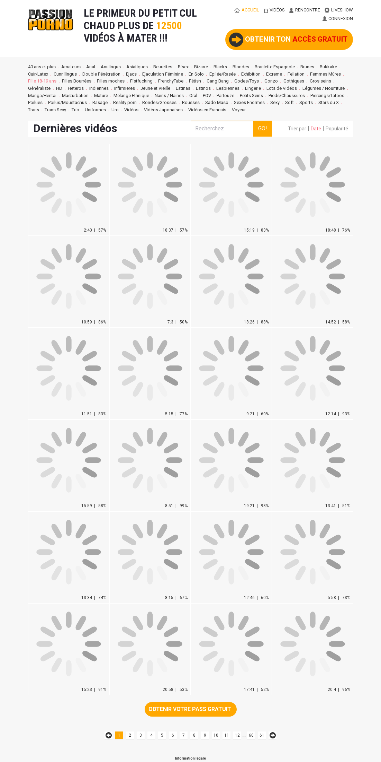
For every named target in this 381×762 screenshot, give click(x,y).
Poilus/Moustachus (67, 102)
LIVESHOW (339, 9)
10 (216, 735)
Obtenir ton (288, 40)
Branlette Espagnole (275, 66)
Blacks (220, 66)
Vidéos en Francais (207, 109)
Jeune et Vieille (155, 88)
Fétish (195, 81)
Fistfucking (141, 81)
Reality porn (125, 102)
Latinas (183, 88)
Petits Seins (251, 95)
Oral (193, 95)
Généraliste (39, 88)
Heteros (76, 88)
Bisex (183, 66)
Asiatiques (137, 66)
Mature (101, 95)
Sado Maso (216, 102)
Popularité (337, 128)
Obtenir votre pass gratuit (189, 709)
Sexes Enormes (249, 102)
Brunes (307, 66)
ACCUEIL (246, 9)
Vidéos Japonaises (163, 109)
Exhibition (251, 74)
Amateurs (71, 66)
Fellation (296, 74)
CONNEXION (338, 18)
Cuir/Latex (38, 74)
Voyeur (239, 109)
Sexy (275, 102)
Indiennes (99, 88)
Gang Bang (218, 81)
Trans (33, 109)
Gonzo (271, 81)
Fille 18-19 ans (42, 81)
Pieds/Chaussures (287, 95)
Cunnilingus (65, 74)
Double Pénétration (101, 74)
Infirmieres (124, 88)
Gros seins (320, 81)
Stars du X (328, 102)
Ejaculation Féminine (162, 74)
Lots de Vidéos (281, 88)
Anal (90, 66)
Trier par (297, 128)
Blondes (241, 66)
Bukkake (328, 66)
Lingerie (253, 88)
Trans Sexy (55, 109)
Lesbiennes (227, 88)
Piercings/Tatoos (327, 95)
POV (207, 95)
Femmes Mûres (325, 74)
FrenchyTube (170, 81)
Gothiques (293, 81)
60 (251, 735)
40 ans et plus (42, 66)
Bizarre (201, 66)
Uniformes (95, 109)
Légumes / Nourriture (323, 88)
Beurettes (162, 66)
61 (262, 735)
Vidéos (131, 109)
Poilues (35, 102)
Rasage (100, 102)
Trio (75, 109)
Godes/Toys (246, 81)
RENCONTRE (304, 9)
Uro (115, 109)
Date (316, 128)
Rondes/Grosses (159, 102)
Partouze (225, 95)
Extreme (274, 74)
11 (226, 735)
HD (59, 88)
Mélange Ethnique (131, 95)
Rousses (191, 102)
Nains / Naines (169, 95)
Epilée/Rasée (222, 74)
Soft (289, 102)
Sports (306, 102)
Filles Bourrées (76, 81)
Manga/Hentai (42, 95)
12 (237, 735)
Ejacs (131, 74)
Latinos (203, 88)
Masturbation (75, 95)
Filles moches (111, 81)
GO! (262, 128)
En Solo (196, 74)
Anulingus (111, 66)
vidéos (274, 9)
